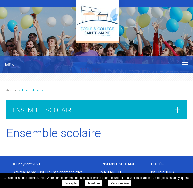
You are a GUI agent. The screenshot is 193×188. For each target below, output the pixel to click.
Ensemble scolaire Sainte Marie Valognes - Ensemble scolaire (97, 20)
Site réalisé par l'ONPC (30, 172)
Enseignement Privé (67, 172)
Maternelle (111, 172)
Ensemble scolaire (118, 164)
